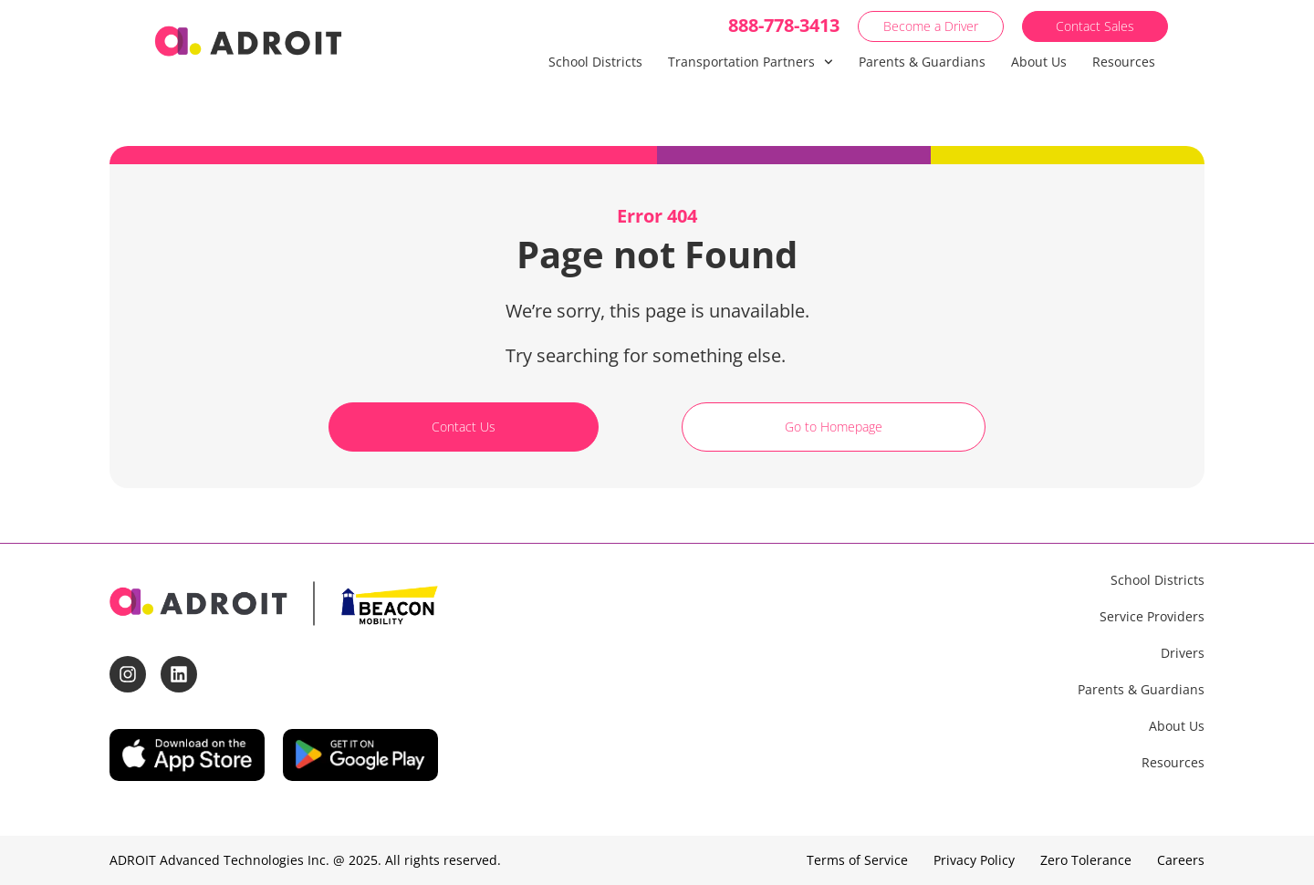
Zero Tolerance (1086, 860)
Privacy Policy (974, 860)
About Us (1039, 61)
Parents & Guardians (922, 61)
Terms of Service (857, 860)
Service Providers (1152, 616)
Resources (1123, 61)
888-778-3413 (784, 25)
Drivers (1182, 652)
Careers (1180, 860)
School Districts (595, 61)
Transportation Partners (750, 62)
